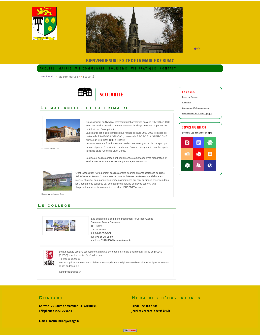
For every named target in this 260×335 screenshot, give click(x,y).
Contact (168, 68)
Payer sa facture (190, 97)
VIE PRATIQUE (144, 68)
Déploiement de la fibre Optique (197, 114)
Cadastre (186, 103)
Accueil (47, 68)
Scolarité (88, 76)
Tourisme (118, 68)
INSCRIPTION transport (70, 272)
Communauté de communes (195, 108)
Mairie (65, 68)
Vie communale (90, 68)
